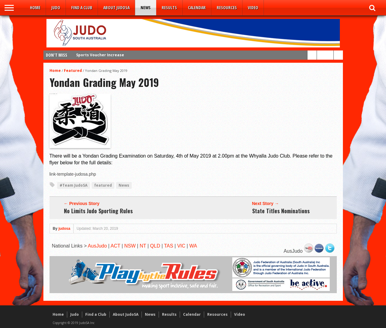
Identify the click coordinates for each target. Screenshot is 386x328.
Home (35, 7)
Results (169, 7)
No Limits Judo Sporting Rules (98, 210)
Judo (55, 7)
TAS (168, 245)
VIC (181, 245)
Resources (227, 7)
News (146, 7)
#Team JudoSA (73, 185)
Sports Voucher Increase (100, 55)
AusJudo (97, 245)
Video (253, 7)
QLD (155, 245)
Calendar (197, 7)
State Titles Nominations (281, 210)
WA (193, 245)
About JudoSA (116, 7)
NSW (130, 245)
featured (103, 185)
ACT (115, 245)
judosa (64, 228)
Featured (73, 70)
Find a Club (81, 7)
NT (143, 245)
